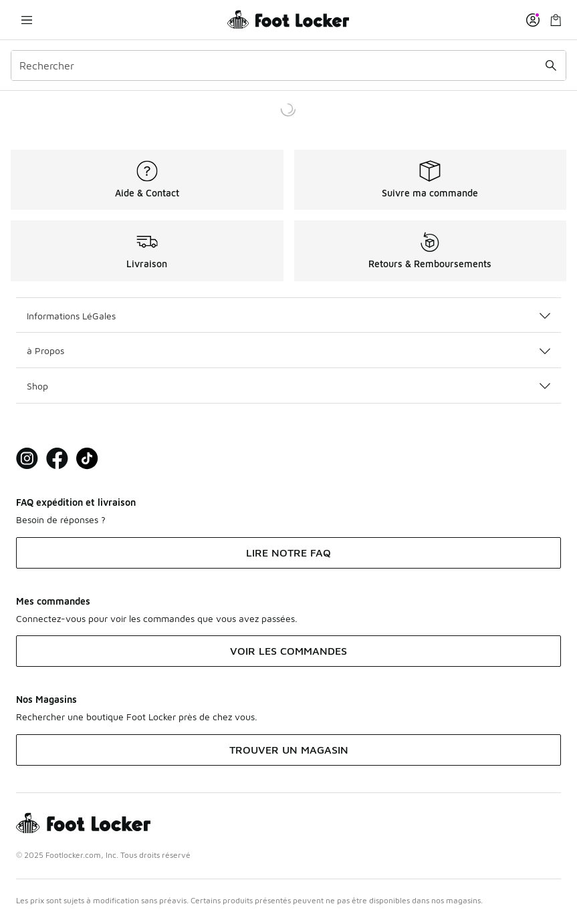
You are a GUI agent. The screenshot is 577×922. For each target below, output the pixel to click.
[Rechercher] (288, 65)
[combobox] (288, 65)
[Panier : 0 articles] (555, 20)
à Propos (288, 350)
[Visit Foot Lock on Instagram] (27, 459)
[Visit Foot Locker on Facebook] (57, 459)
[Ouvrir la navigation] (26, 20)
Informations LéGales (288, 315)
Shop (288, 386)
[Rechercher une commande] (551, 65)
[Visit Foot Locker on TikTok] (87, 459)
